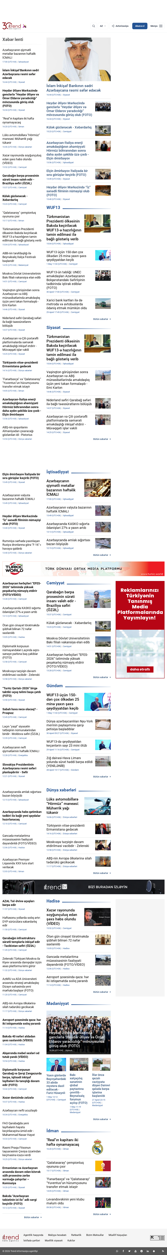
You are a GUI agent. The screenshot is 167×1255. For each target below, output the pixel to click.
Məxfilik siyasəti (54, 1240)
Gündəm (54, 685)
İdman (52, 1130)
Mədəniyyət (57, 1003)
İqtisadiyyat (57, 471)
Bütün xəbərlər (100, 319)
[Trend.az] (14, 26)
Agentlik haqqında (33, 1235)
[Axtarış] (93, 26)
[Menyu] (156, 26)
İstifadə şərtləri (31, 1240)
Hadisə (53, 901)
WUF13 (53, 207)
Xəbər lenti (12, 39)
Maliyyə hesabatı (57, 1235)
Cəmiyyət (55, 582)
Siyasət (53, 327)
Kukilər (71, 1240)
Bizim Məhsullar (95, 1235)
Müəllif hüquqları (118, 1235)
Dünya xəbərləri (61, 790)
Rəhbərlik (76, 1235)
